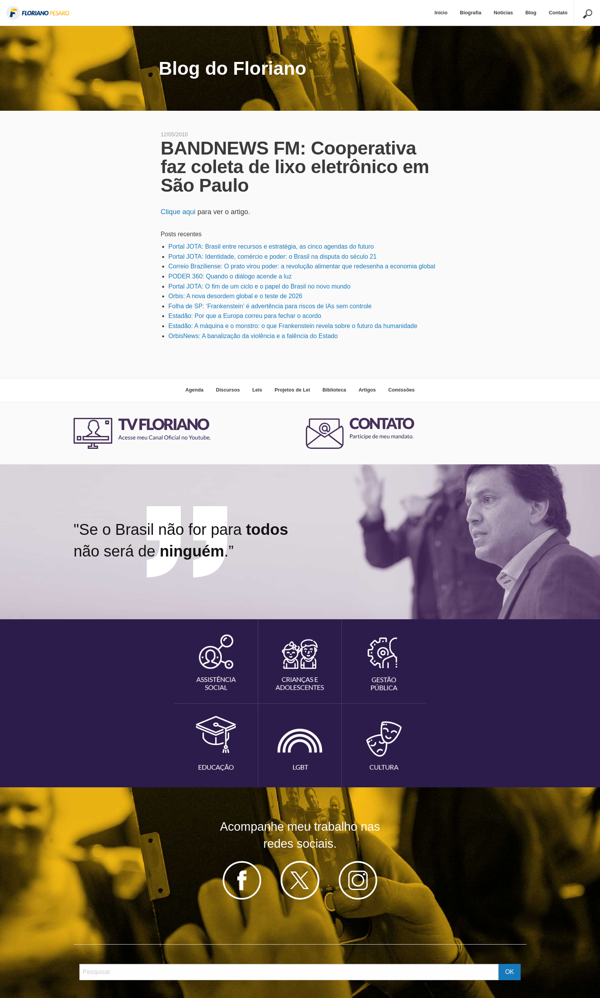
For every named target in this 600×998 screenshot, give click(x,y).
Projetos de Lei (292, 390)
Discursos (228, 390)
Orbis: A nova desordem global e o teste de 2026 (235, 296)
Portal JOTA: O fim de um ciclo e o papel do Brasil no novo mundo (259, 286)
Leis (257, 390)
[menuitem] (441, 13)
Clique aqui (178, 212)
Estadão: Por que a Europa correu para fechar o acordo (244, 316)
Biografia (470, 12)
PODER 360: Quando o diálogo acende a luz (229, 276)
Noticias (503, 12)
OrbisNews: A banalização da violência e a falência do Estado (253, 336)
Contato (558, 12)
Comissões (401, 390)
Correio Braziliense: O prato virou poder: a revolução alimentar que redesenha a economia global (301, 266)
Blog (530, 12)
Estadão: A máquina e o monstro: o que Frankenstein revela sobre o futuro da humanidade (292, 326)
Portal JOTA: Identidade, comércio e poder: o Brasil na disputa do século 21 (272, 256)
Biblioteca (334, 390)
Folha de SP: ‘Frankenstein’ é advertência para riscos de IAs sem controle (270, 306)
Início (441, 12)
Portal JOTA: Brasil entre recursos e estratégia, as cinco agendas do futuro (271, 246)
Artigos (367, 390)
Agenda (194, 390)
